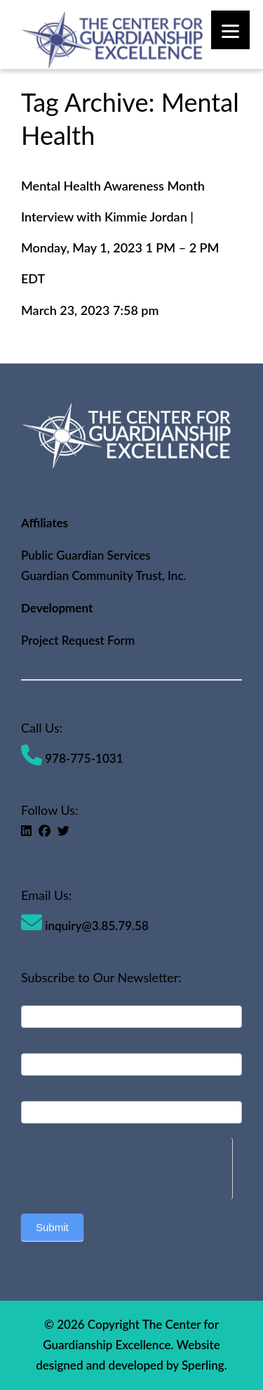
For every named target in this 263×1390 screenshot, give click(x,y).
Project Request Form (78, 640)
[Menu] (230, 30)
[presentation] (126, 1165)
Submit (52, 1227)
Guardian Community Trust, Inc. (104, 575)
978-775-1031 (72, 758)
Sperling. (204, 1365)
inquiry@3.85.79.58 (85, 925)
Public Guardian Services (86, 555)
